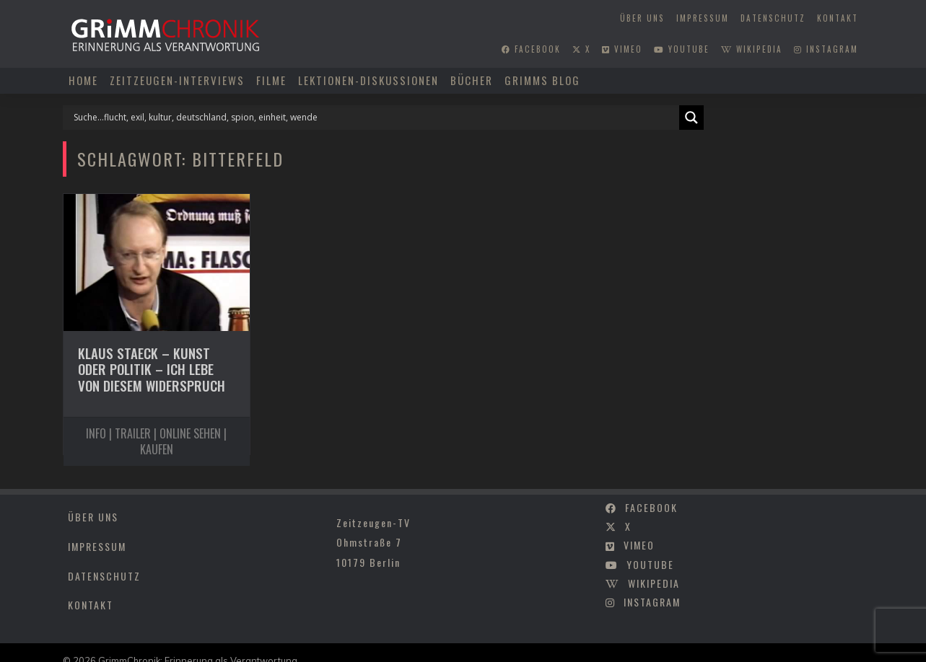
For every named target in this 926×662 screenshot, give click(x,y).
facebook (531, 49)
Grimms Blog (542, 80)
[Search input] (375, 117)
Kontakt (837, 18)
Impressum (702, 18)
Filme (271, 80)
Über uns (642, 18)
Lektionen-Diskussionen (368, 80)
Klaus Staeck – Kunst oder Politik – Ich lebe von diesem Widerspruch (151, 369)
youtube (681, 49)
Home (83, 80)
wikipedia (751, 49)
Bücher (471, 80)
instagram (826, 49)
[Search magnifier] (691, 117)
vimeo (622, 49)
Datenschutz (773, 18)
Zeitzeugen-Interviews (177, 80)
